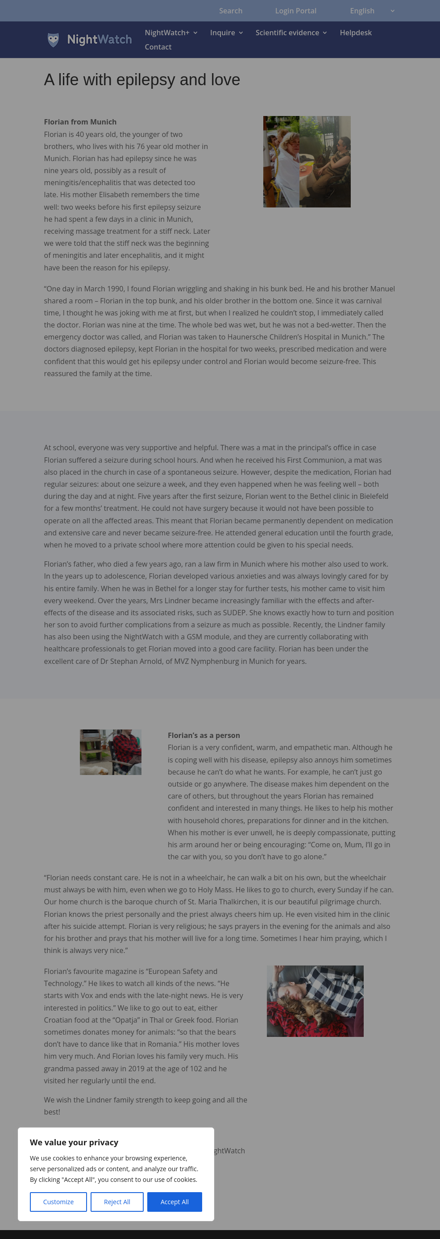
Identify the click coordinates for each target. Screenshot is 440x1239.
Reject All (117, 1202)
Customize (58, 1202)
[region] (116, 1174)
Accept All (175, 1202)
